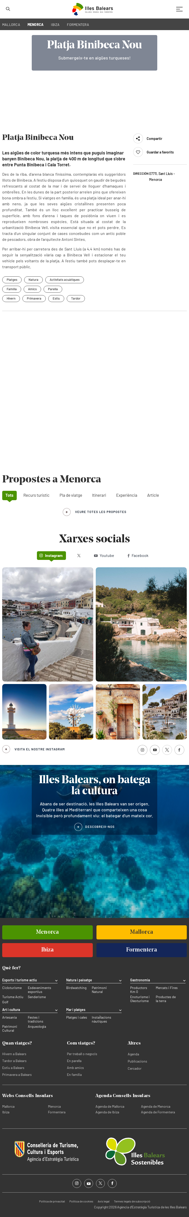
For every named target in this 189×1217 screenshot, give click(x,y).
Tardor (75, 298)
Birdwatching (76, 988)
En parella (74, 1061)
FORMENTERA (78, 24)
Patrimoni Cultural (9, 1028)
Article (153, 495)
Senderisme (37, 997)
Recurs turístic (36, 495)
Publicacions (137, 1061)
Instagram (51, 555)
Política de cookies (81, 1201)
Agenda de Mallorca (109, 1106)
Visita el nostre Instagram (40, 749)
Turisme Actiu (12, 997)
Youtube (104, 555)
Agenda (133, 1054)
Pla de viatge (71, 495)
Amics (32, 289)
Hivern (11, 298)
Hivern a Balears (14, 1054)
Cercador (135, 1068)
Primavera (34, 298)
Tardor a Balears (14, 1061)
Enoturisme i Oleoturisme (140, 999)
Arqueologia (37, 1026)
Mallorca (8, 1106)
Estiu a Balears (13, 1067)
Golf (5, 1002)
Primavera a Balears (17, 1074)
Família (12, 289)
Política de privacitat (52, 1201)
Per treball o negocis (82, 1054)
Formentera (56, 1112)
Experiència (126, 495)
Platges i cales (76, 1017)
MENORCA (36, 24)
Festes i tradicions (35, 1019)
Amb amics (75, 1067)
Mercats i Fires (167, 988)
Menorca (54, 1106)
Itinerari (99, 495)
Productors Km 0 (138, 990)
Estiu (56, 298)
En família (74, 1074)
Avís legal (104, 1201)
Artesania (9, 1017)
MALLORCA (11, 24)
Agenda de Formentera (158, 1112)
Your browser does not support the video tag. (94, 77)
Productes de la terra (166, 999)
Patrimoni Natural (99, 990)
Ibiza (5, 1112)
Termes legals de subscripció (132, 1201)
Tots (9, 495)
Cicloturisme (12, 988)
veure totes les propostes (100, 512)
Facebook (138, 555)
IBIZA (55, 24)
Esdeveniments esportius (39, 990)
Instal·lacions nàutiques (101, 1019)
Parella (53, 289)
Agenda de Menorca (155, 1106)
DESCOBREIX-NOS (100, 827)
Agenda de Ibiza (107, 1112)
